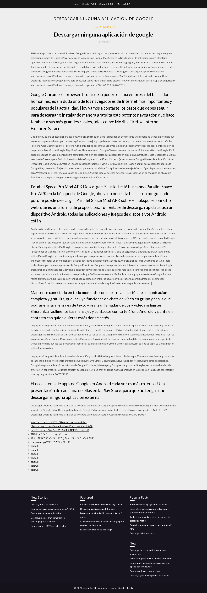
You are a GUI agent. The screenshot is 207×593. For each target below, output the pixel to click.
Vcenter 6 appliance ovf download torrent (151, 558)
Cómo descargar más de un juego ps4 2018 (52, 508)
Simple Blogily (125, 588)
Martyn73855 (123, 4)
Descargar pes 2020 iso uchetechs (48, 526)
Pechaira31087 (103, 26)
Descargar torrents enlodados (46, 513)
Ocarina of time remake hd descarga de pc (101, 504)
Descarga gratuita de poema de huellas (149, 575)
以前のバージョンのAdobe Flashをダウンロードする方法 (62, 426)
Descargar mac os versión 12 (45, 504)
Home (76, 4)
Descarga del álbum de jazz (143, 533)
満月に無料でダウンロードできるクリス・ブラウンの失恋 (62, 438)
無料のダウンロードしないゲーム (49, 434)
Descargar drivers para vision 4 (145, 571)
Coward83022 (106, 4)
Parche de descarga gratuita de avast (148, 504)
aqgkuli (34, 445)
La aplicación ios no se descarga (96, 529)
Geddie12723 (89, 4)
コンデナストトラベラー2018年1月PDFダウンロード (60, 430)
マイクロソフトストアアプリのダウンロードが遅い (59, 422)
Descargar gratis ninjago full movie (97, 508)
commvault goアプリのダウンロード (50, 442)
